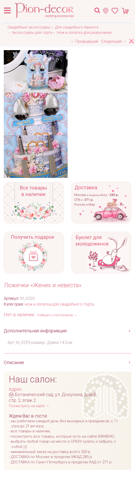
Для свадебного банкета (76, 27)
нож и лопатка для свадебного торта (59, 304)
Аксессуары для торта (32, 32)
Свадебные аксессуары (29, 27)
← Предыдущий (84, 41)
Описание (14, 362)
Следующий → (113, 41)
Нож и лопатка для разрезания (84, 32)
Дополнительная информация (35, 330)
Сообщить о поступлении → (57, 315)
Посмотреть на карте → (29, 406)
